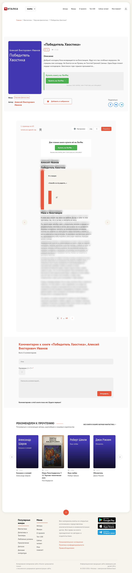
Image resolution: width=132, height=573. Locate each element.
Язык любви (72, 473)
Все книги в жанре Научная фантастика (100, 424)
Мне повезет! (116, 9)
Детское (21, 546)
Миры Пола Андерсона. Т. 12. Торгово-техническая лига (52, 475)
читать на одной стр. (28, 130)
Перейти (106, 129)
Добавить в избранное (58, 101)
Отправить (104, 394)
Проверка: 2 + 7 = (26, 368)
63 (67, 318)
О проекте (82, 9)
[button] (126, 9)
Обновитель (98, 473)
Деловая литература (22, 551)
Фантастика (28, 20)
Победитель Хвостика (58, 20)
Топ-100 (92, 9)
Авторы (65, 9)
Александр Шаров (23, 475)
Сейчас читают (103, 9)
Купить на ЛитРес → (57, 81)
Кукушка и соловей (23, 473)
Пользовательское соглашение (71, 542)
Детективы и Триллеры (23, 534)
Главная (19, 20)
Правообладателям (66, 548)
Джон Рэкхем (98, 475)
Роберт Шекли (73, 475)
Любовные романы (25, 539)
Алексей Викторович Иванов (25, 103)
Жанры (73, 9)
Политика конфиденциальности (71, 545)
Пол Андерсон (47, 480)
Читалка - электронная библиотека (103, 568)
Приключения (23, 543)
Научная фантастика (41, 20)
